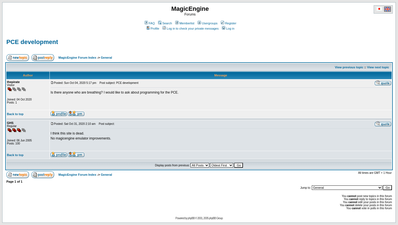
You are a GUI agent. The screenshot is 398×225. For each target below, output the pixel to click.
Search (165, 23)
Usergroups (208, 23)
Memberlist (184, 23)
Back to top (15, 114)
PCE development (32, 41)
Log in (228, 28)
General (106, 57)
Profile (152, 28)
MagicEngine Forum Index (77, 57)
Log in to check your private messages (191, 28)
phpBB (191, 218)
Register (228, 23)
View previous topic (349, 67)
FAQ (150, 23)
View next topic (378, 67)
